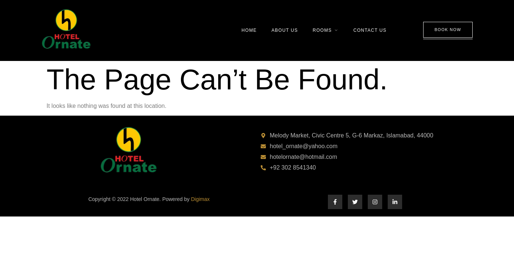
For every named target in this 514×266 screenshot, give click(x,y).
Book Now (448, 29)
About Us (284, 30)
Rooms (326, 30)
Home (249, 30)
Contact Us (370, 30)
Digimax (200, 199)
